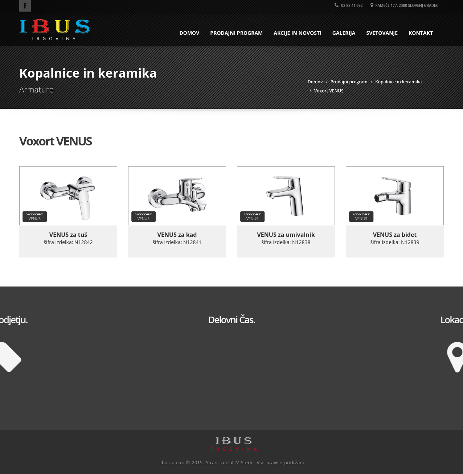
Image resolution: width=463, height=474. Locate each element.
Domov (189, 32)
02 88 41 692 (349, 5)
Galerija (344, 32)
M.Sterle (244, 462)
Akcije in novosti (297, 32)
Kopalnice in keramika (398, 82)
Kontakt (421, 32)
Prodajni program (236, 32)
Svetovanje (382, 32)
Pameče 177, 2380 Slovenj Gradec (404, 5)
